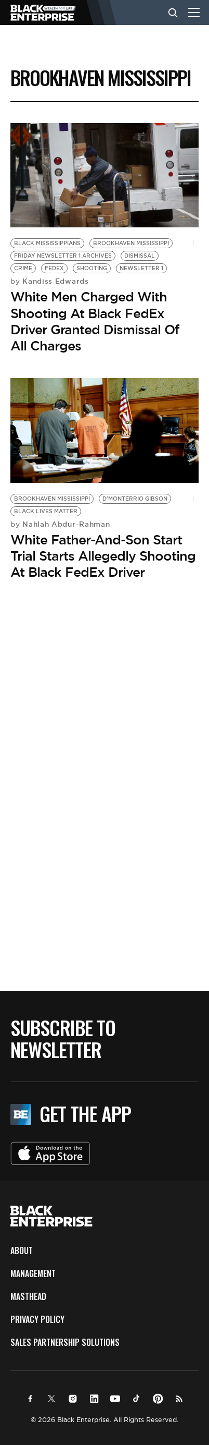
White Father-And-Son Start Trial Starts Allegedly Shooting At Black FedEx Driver (102, 555)
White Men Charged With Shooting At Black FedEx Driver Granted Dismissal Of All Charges (94, 321)
